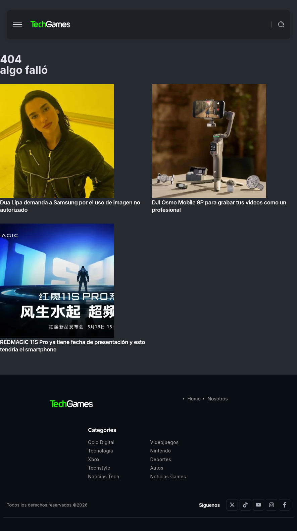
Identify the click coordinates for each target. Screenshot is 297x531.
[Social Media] (232, 505)
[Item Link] (148, 220)
